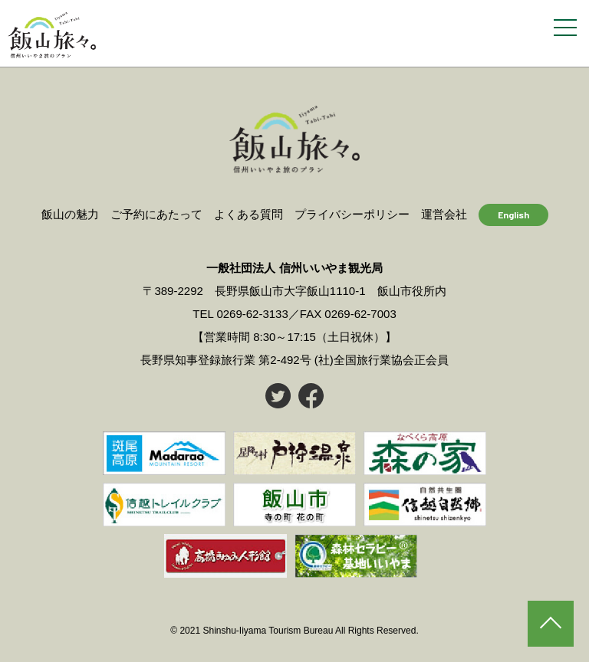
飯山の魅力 (70, 214)
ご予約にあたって (156, 214)
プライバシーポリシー (352, 214)
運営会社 (444, 214)
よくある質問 (248, 214)
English (513, 214)
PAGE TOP (551, 624)
